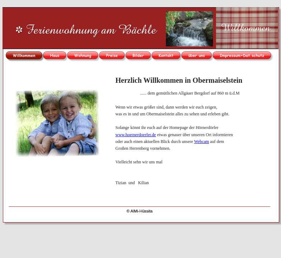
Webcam (201, 141)
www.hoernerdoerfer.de (135, 134)
